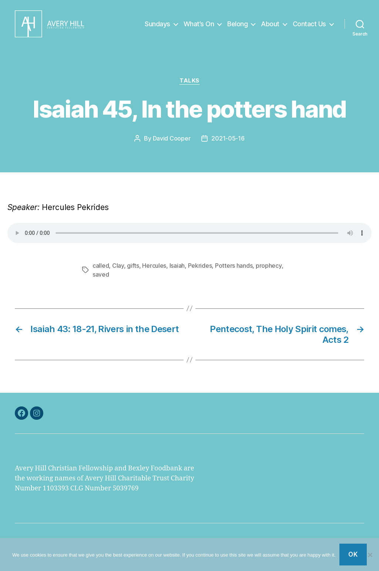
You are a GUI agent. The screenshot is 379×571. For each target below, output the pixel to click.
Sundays (157, 27)
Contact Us (309, 27)
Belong (237, 27)
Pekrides (200, 271)
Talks (189, 87)
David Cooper (172, 144)
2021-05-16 (227, 144)
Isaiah (177, 271)
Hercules (154, 271)
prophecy (269, 271)
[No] (369, 554)
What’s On (199, 27)
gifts (133, 271)
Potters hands (234, 271)
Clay (118, 271)
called (101, 271)
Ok (353, 554)
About (270, 27)
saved (101, 280)
